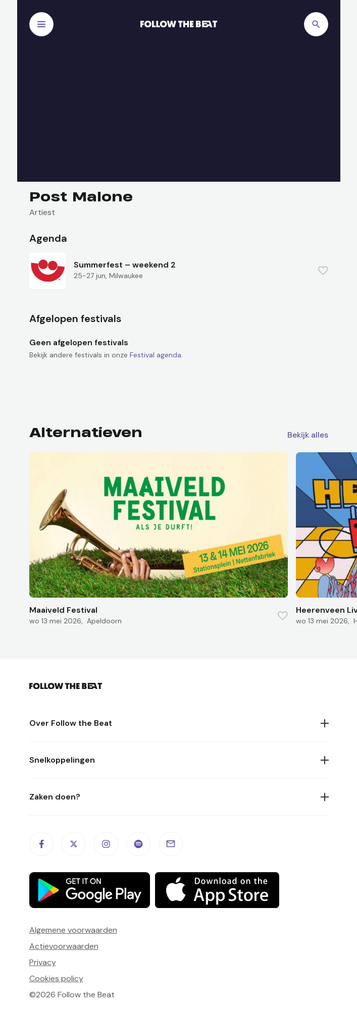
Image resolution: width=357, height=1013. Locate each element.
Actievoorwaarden (63, 946)
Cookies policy (56, 978)
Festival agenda (155, 354)
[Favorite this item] (323, 270)
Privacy (42, 962)
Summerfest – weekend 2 (125, 264)
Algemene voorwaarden (73, 930)
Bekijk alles (307, 435)
